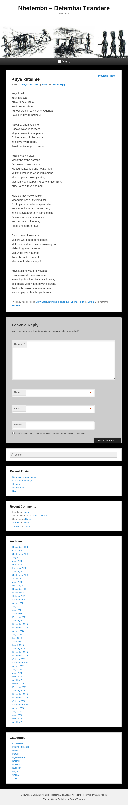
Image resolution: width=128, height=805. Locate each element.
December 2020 (20, 624)
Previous (101, 75)
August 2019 (18, 666)
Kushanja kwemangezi (23, 480)
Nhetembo (53, 302)
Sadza (28, 519)
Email (17, 408)
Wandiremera (18, 487)
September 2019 (20, 662)
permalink (17, 305)
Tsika (81, 302)
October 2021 (19, 596)
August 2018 (18, 708)
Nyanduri (65, 302)
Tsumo (26, 512)
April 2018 (17, 722)
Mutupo (16, 754)
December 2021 (20, 589)
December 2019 (20, 652)
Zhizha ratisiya (40, 515)
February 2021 (19, 617)
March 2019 (18, 683)
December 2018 (20, 694)
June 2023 (17, 561)
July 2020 (17, 634)
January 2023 (19, 571)
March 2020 (18, 645)
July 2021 (17, 606)
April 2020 (17, 641)
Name (17, 392)
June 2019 (17, 673)
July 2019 (17, 669)
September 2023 (20, 554)
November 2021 (20, 592)
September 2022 (20, 575)
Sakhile (16, 522)
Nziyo (15, 771)
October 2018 (19, 701)
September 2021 (20, 599)
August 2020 (18, 631)
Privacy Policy (99, 795)
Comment (19, 344)
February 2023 (19, 568)
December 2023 (20, 547)
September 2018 (20, 704)
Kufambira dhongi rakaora (24, 477)
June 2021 (17, 610)
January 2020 (19, 648)
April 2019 (17, 680)
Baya (14, 491)
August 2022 (18, 578)
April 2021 (17, 613)
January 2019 (19, 690)
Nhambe (16, 761)
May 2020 (17, 638)
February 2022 (19, 585)
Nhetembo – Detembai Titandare (64, 8)
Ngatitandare (18, 757)
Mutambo (16, 750)
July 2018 (17, 711)
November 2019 (20, 655)
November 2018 (20, 697)
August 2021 (18, 603)
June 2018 (17, 715)
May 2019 (17, 676)
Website (18, 424)
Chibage (16, 484)
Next (114, 75)
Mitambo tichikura (20, 747)
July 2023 (17, 557)
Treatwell (16, 526)
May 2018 (17, 718)
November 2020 (20, 627)
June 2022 (17, 582)
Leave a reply (58, 84)
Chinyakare (41, 302)
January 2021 (19, 620)
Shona (74, 302)
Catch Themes (77, 799)
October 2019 (19, 659)
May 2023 (17, 564)
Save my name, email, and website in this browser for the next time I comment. (51, 434)
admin (45, 84)
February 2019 (19, 687)
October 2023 (19, 550)
